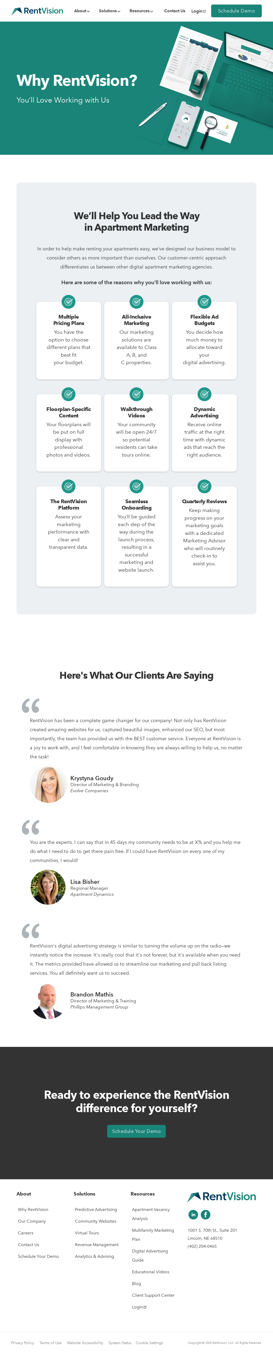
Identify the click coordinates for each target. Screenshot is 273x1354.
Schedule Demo (236, 11)
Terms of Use (50, 1343)
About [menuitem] (80, 10)
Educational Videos (150, 1271)
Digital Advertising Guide (150, 1256)
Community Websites (95, 1221)
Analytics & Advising (94, 1256)
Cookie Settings (149, 1343)
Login (198, 11)
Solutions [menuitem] (108, 10)
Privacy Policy (22, 1343)
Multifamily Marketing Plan (153, 1235)
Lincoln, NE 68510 (205, 1238)
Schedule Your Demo (136, 1131)
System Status (120, 1343)
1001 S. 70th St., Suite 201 (212, 1230)
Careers (25, 1232)
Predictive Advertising (96, 1209)
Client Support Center (153, 1295)
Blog (136, 1283)
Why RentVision (33, 1209)
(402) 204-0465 (202, 1246)
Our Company (32, 1221)
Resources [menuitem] (140, 10)
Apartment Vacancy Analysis (151, 1214)
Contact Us (28, 1244)
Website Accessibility (85, 1343)
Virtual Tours (87, 1232)
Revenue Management (97, 1244)
